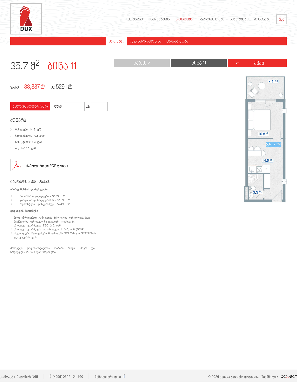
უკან (259, 63)
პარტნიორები (212, 20)
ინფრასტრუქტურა (145, 41)
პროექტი (116, 41)
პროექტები (185, 20)
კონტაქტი (262, 20)
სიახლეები (239, 20)
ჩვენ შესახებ (159, 20)
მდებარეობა (177, 41)
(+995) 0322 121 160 (68, 376)
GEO (281, 19)
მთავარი (135, 20)
